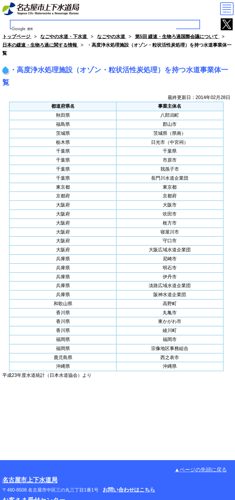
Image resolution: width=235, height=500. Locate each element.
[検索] (94, 29)
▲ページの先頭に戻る (201, 470)
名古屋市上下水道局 (29, 479)
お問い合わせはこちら (129, 490)
